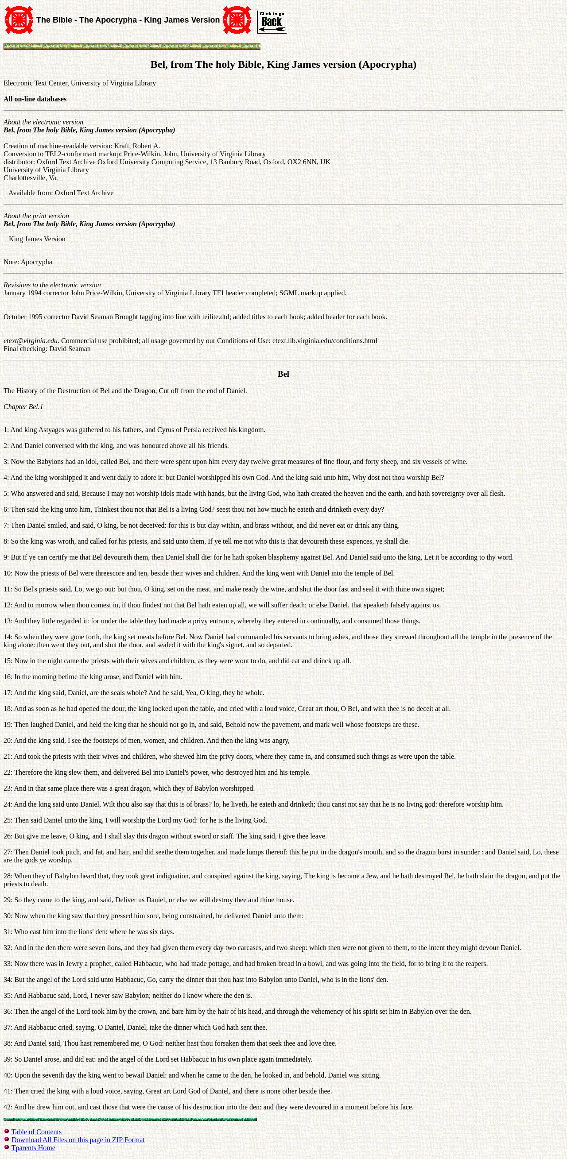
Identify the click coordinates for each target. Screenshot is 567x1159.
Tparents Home (33, 1147)
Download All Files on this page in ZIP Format (78, 1140)
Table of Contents (37, 1132)
